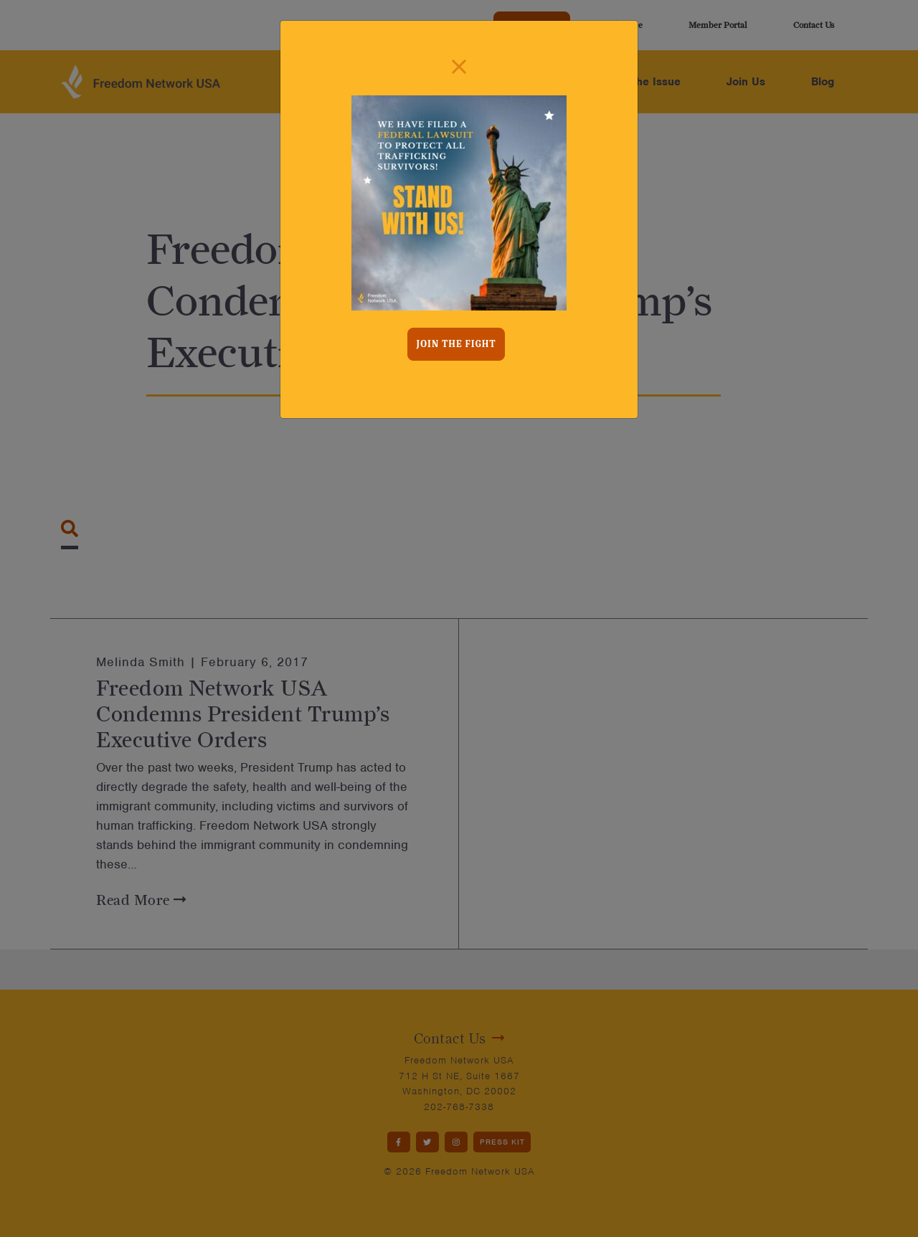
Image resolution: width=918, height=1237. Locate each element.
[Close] (459, 66)
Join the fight (456, 343)
